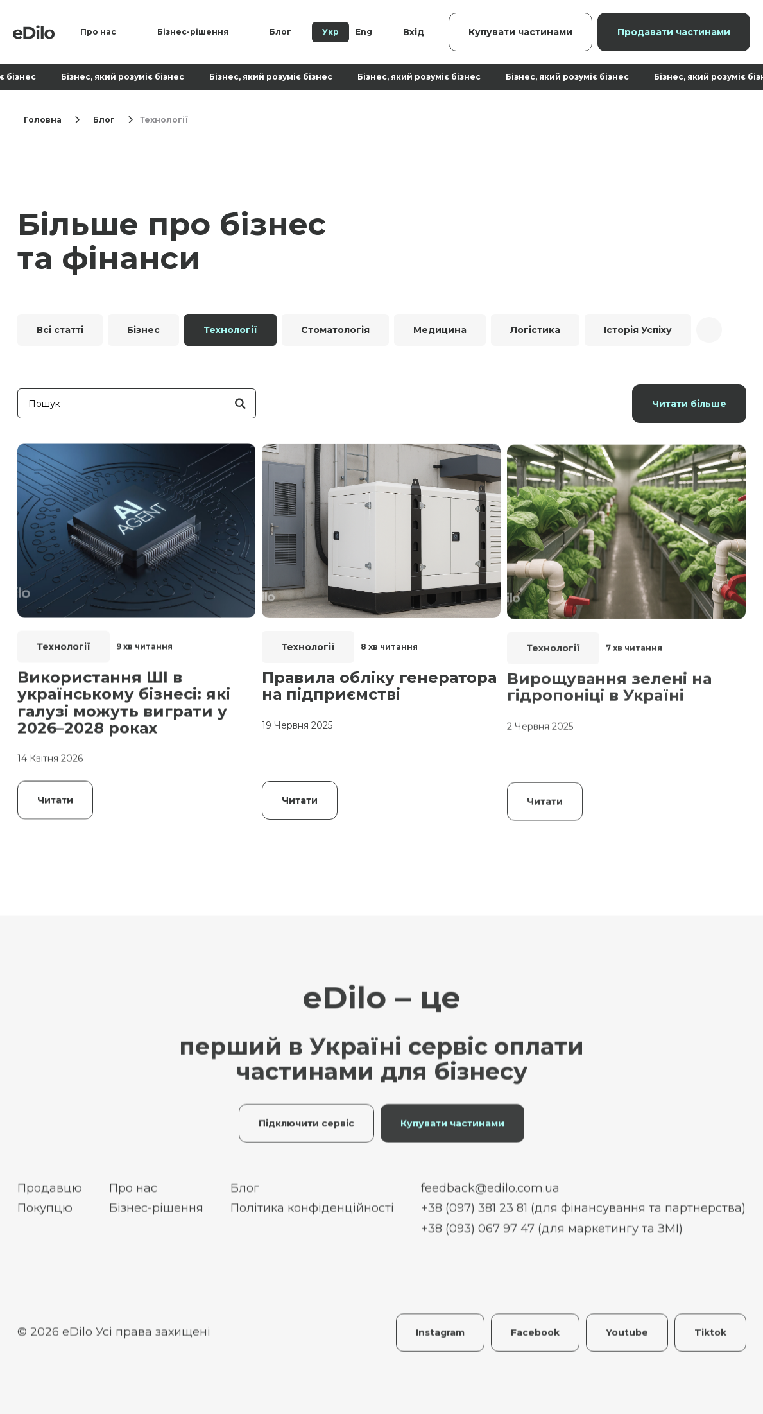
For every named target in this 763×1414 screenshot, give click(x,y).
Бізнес (143, 330)
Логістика (535, 330)
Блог (280, 32)
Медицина (440, 330)
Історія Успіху (638, 330)
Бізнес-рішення (192, 32)
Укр (330, 32)
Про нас (98, 32)
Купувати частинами (520, 32)
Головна (43, 120)
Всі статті (60, 330)
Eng (364, 32)
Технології (230, 330)
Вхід (413, 32)
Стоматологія (335, 330)
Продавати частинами (673, 32)
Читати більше (689, 404)
